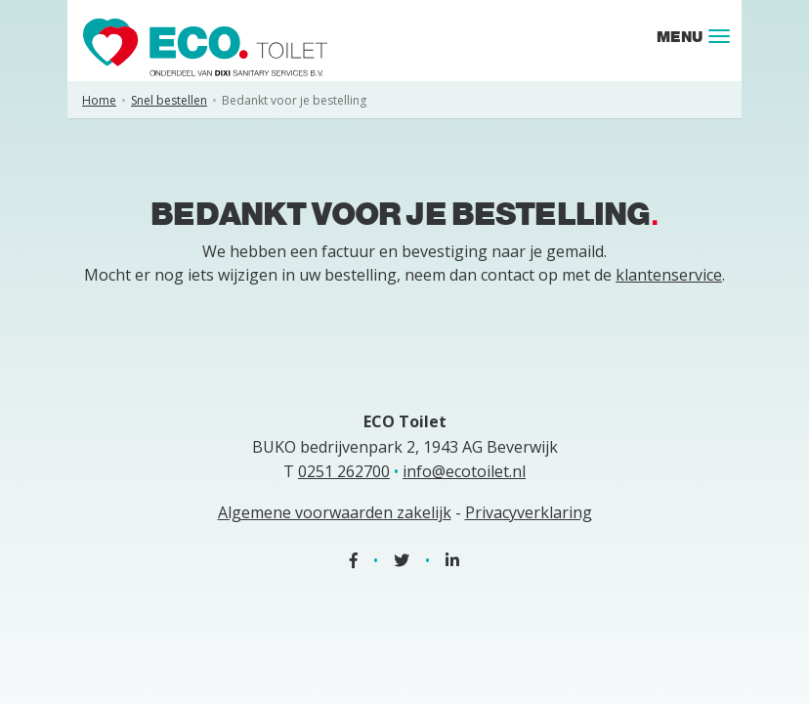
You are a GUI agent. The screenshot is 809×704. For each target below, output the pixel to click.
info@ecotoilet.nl (464, 471)
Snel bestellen (169, 100)
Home (99, 100)
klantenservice (669, 275)
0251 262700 (344, 471)
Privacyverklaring (528, 512)
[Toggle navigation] (719, 36)
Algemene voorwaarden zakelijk (334, 512)
